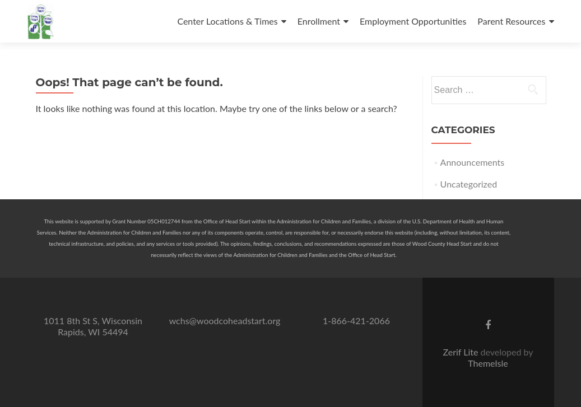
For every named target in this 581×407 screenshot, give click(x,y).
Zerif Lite (461, 352)
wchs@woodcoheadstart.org (225, 320)
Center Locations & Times (227, 21)
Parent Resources (511, 21)
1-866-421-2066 (356, 320)
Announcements (472, 162)
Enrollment (319, 21)
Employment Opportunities (413, 21)
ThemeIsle (488, 363)
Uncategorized (469, 184)
